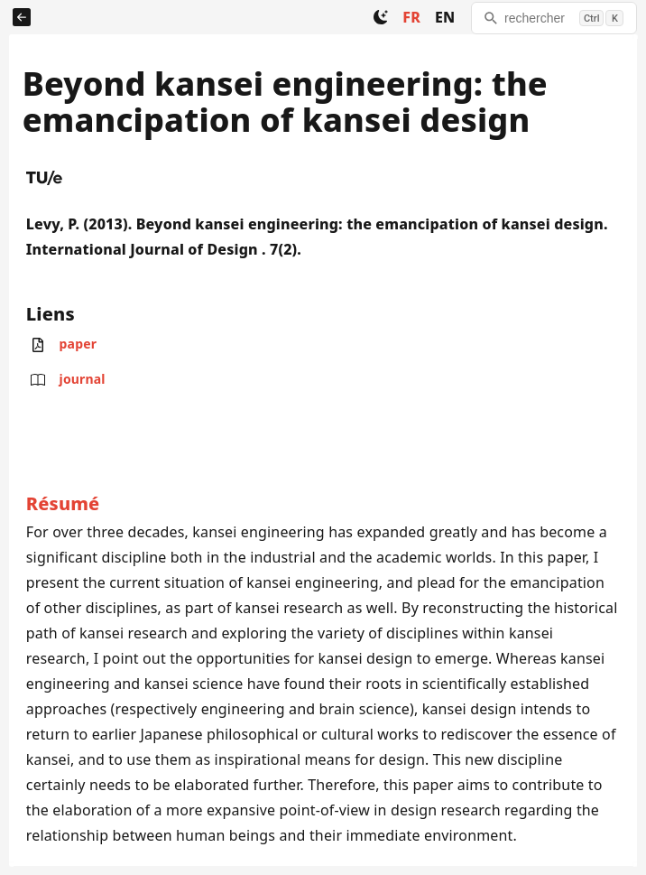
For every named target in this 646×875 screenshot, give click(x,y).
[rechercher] (554, 18)
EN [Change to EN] (445, 17)
